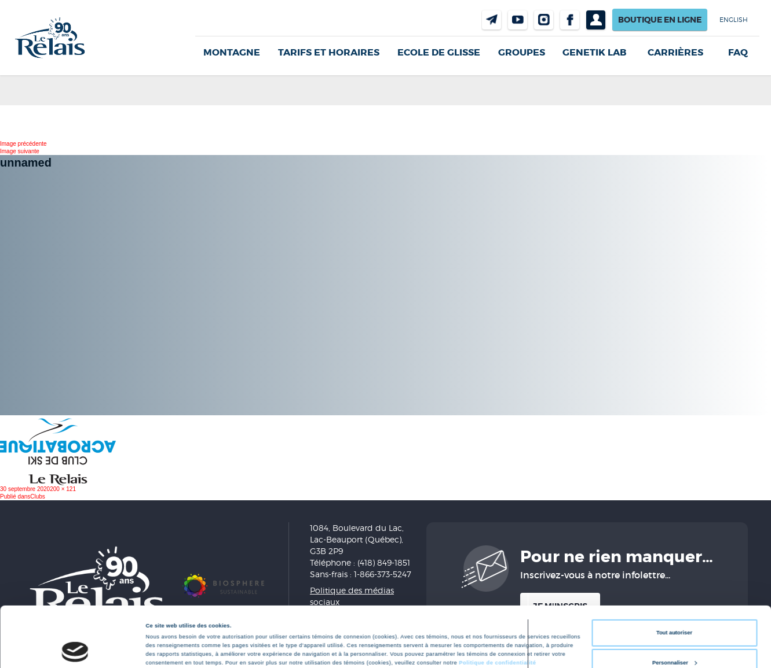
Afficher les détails (170, 631)
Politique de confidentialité (497, 611)
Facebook (569, 19)
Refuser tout (674, 641)
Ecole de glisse (438, 52)
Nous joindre (491, 19)
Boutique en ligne (659, 19)
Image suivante (19, 151)
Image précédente (23, 144)
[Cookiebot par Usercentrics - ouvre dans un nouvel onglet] (75, 648)
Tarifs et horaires (328, 52)
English (733, 20)
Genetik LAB (594, 52)
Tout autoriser (674, 581)
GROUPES (521, 52)
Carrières (675, 52)
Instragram (543, 19)
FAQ (738, 52)
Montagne (231, 52)
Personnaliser (674, 611)
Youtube (517, 19)
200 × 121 (63, 489)
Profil (595, 19)
